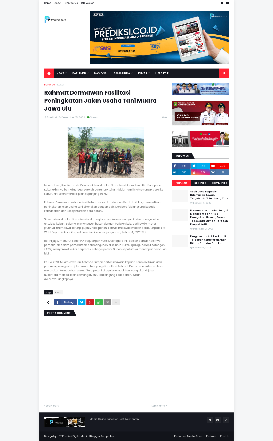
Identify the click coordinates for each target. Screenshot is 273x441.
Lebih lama (158, 406)
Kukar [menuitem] (142, 73)
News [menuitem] (60, 73)
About (57, 3)
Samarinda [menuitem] (122, 73)
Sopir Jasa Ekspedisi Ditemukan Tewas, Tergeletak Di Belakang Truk (209, 195)
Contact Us (71, 3)
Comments (219, 183)
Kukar (60, 84)
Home (47, 3)
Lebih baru (52, 406)
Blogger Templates (102, 436)
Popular (181, 183)
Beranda (49, 84)
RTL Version (87, 3)
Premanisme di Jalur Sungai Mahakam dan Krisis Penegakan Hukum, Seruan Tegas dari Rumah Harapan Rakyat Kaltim (209, 217)
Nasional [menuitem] (101, 73)
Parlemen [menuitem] (79, 73)
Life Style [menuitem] (161, 73)
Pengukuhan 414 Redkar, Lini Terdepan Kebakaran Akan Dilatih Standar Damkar (209, 240)
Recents (200, 183)
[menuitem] (49, 73)
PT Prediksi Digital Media (74, 436)
